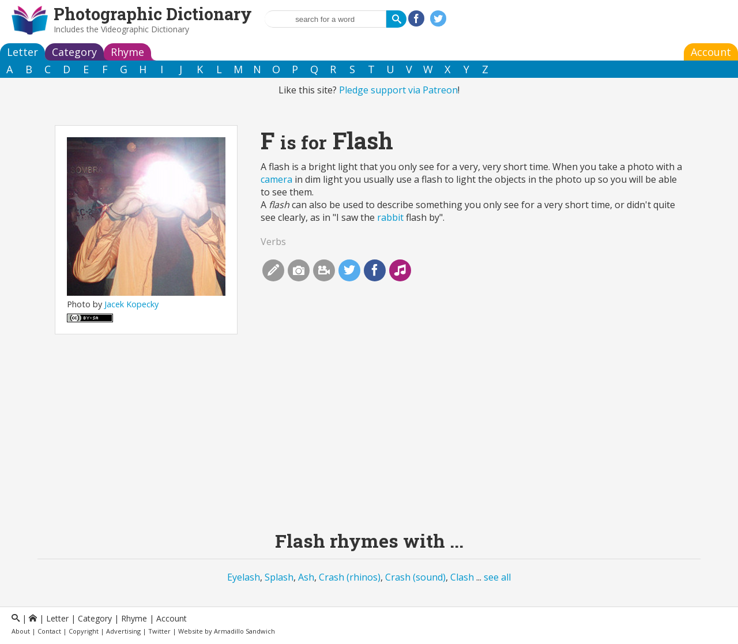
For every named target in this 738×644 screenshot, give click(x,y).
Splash (279, 577)
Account (711, 52)
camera (276, 179)
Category (74, 52)
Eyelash (243, 577)
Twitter (159, 631)
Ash (306, 577)
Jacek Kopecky (131, 304)
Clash (462, 577)
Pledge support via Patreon (398, 90)
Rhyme (127, 52)
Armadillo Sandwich (244, 631)
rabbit (390, 217)
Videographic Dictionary (145, 29)
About (21, 631)
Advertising (123, 631)
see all (497, 577)
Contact (49, 631)
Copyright (84, 631)
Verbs (273, 241)
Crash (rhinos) (350, 577)
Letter (22, 52)
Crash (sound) (415, 577)
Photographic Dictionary (153, 14)
